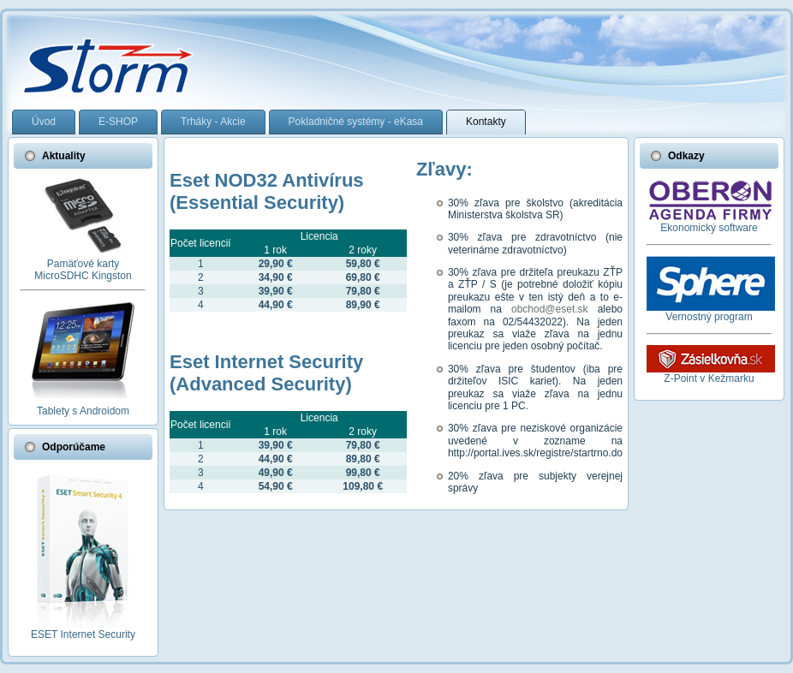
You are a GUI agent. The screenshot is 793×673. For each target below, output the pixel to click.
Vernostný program (708, 317)
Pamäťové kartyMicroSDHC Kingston (82, 270)
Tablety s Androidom (83, 411)
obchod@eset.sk (549, 309)
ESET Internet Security (83, 634)
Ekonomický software (708, 228)
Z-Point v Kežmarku (709, 378)
